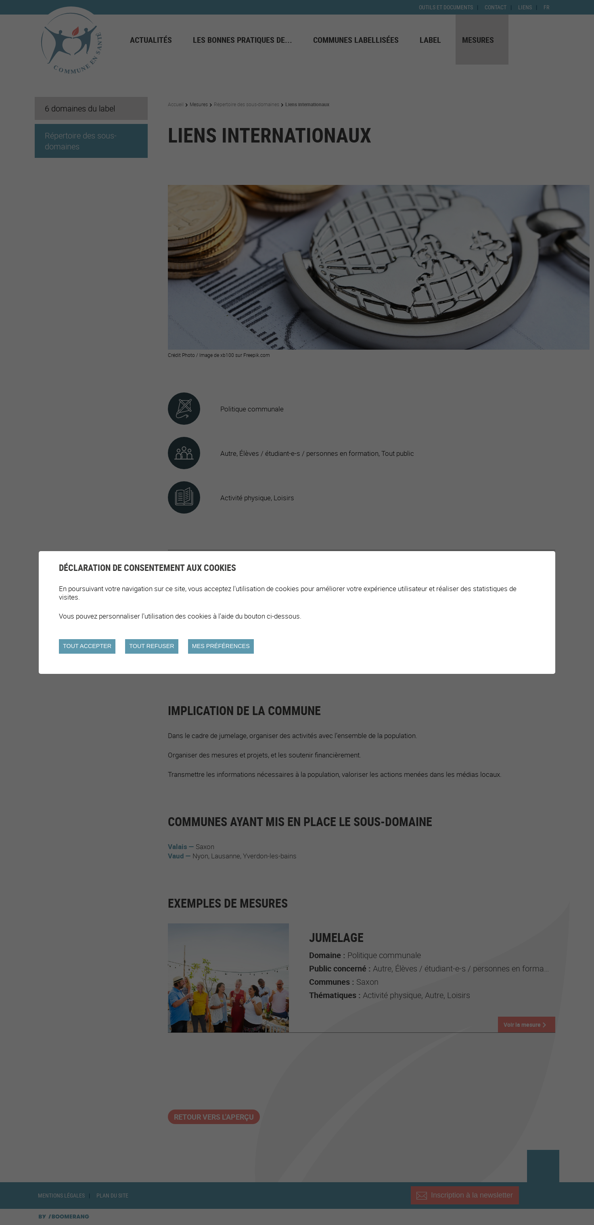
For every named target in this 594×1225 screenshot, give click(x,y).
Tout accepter (87, 646)
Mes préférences (221, 646)
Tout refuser (151, 646)
